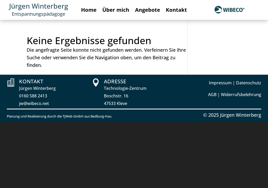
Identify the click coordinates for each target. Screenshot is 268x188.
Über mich (115, 10)
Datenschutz (248, 83)
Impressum (220, 83)
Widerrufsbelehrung (241, 94)
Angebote (147, 10)
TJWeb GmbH (73, 116)
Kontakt (176, 10)
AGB (212, 94)
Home (89, 10)
